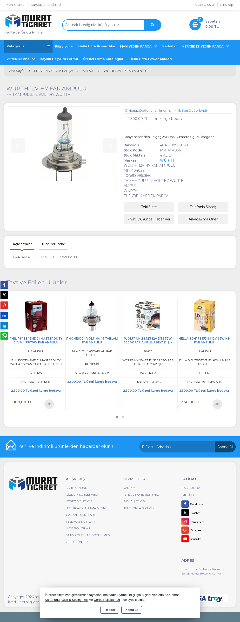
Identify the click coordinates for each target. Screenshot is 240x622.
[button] (117, 417)
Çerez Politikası (79, 501)
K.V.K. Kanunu (76, 488)
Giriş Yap (226, 5)
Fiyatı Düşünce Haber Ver (148, 219)
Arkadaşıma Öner (203, 219)
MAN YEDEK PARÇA (136, 46)
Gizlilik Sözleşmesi (82, 494)
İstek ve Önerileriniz (141, 494)
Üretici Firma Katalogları (104, 59)
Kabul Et (132, 610)
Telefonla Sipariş (203, 207)
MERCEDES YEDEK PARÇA (203, 46)
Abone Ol (225, 447)
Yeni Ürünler (77, 542)
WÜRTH (167, 160)
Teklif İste (149, 207)
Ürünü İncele (49, 404)
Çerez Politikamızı (107, 599)
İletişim (187, 494)
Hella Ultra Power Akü (96, 46)
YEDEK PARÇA (19, 59)
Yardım (129, 488)
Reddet (110, 610)
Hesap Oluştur (204, 5)
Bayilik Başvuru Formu (59, 59)
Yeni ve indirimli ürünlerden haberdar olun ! (66, 446)
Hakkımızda (190, 488)
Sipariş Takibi (135, 501)
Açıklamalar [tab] (22, 244)
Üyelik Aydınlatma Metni (86, 508)
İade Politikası (78, 528)
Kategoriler (28, 46)
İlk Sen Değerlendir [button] (190, 110)
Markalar (169, 46)
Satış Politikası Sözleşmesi (88, 535)
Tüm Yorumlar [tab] (53, 244)
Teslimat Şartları (80, 521)
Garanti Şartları (80, 515)
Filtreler (62, 46)
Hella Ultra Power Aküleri (150, 59)
